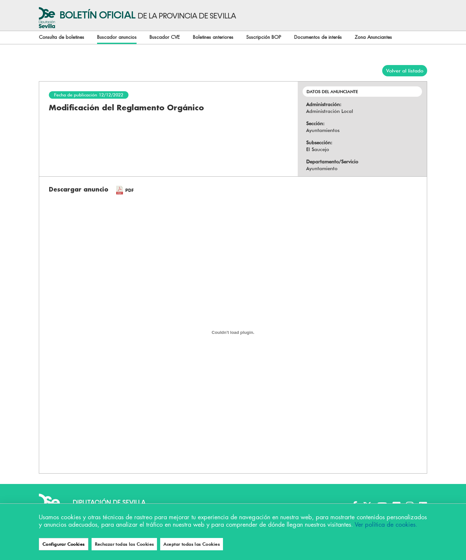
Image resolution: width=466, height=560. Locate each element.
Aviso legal (136, 543)
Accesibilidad (103, 543)
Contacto (271, 543)
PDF (129, 190)
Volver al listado (404, 71)
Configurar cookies (60, 543)
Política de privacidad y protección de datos (205, 543)
